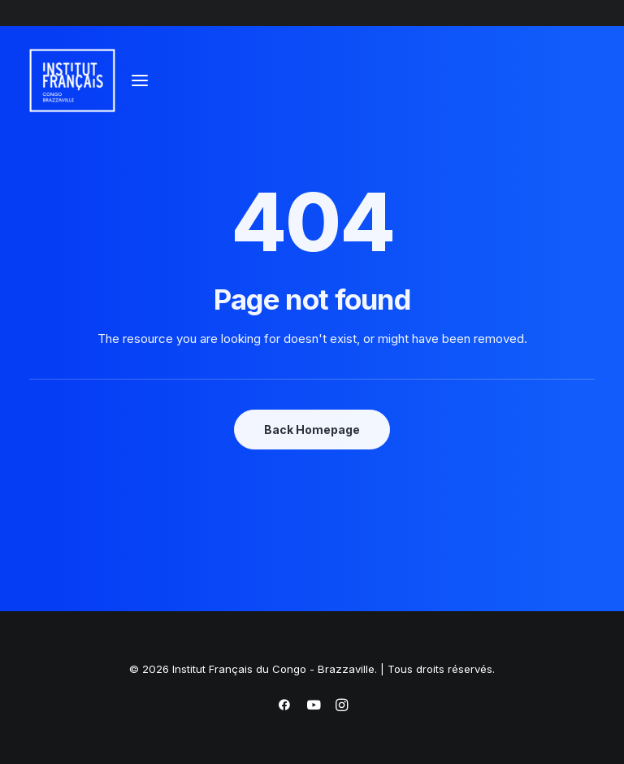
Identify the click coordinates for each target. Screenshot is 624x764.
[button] (139, 80)
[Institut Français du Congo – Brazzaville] (88, 80)
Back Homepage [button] (312, 429)
